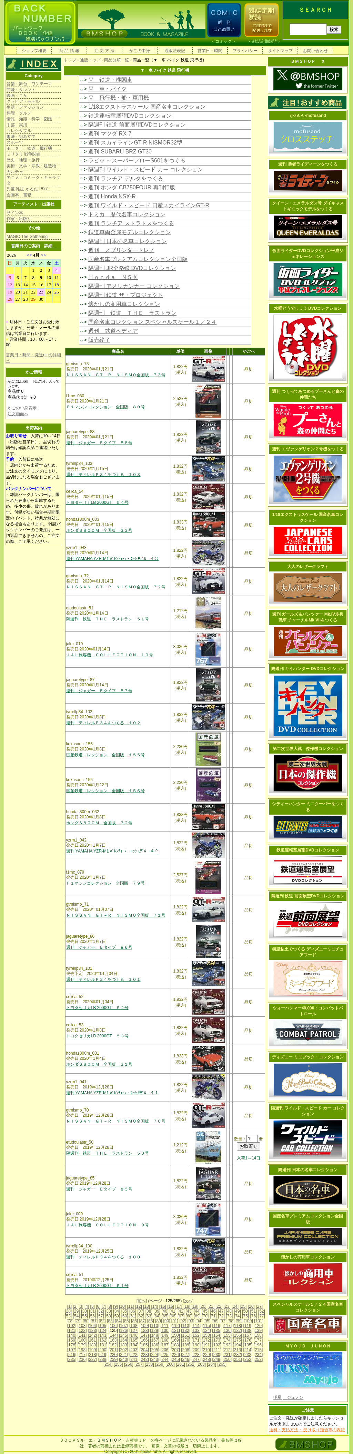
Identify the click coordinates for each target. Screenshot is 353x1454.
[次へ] (188, 1300)
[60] (124, 1316)
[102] (72, 1325)
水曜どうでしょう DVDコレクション (308, 308)
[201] (113, 1349)
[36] (132, 1311)
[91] (174, 1320)
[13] (146, 1306)
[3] (81, 1306)
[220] (113, 1354)
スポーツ (15, 142)
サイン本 (15, 212)
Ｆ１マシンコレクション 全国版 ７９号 (105, 883)
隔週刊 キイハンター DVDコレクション (307, 668)
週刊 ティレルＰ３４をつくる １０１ (103, 979)
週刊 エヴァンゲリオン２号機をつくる (307, 449)
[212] (227, 1349)
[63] (148, 1316)
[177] (258, 1340)
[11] (130, 1306)
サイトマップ (280, 50)
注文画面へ (18, 413)
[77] (261, 1316)
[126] (123, 1330)
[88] (150, 1320)
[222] (134, 1354)
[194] (237, 1345)
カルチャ (15, 171)
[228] (196, 1354)
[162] (103, 1340)
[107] (123, 1325)
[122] (82, 1330)
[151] (185, 1335)
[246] (185, 1359)
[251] (237, 1359)
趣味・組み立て (21, 136)
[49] (237, 1311)
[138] (248, 1330)
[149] (165, 1335)
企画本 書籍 (19, 194)
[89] (158, 1320)
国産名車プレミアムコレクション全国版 (138, 259)
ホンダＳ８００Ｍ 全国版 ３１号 (99, 1064)
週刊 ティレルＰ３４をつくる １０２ (103, 722)
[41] (173, 1311)
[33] (108, 1311)
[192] (216, 1345)
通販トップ (90, 60)
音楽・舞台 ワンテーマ (29, 83)
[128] (144, 1330)
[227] (185, 1354)
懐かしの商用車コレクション (124, 304)
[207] (175, 1349)
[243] (154, 1359)
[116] (216, 1325)
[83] (110, 1320)
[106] (113, 1325)
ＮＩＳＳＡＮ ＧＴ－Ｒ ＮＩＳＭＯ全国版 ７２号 (115, 587)
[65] (164, 1316)
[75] (245, 1316)
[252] (248, 1359)
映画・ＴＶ (17, 95)
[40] (164, 1311)
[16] (170, 1306)
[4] (86, 1306)
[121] (72, 1330)
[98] (231, 1320)
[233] (248, 1354)
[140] (72, 1335)
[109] (144, 1325)
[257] (139, 1364)
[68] (189, 1316)
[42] (181, 1311)
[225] (165, 1354)
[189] (185, 1345)
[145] (123, 1335)
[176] (248, 1340)
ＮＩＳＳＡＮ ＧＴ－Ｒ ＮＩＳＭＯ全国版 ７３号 (115, 374)
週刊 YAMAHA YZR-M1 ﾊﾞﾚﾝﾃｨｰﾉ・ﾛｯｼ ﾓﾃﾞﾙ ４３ (112, 558)
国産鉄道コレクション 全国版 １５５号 (105, 755)
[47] (221, 1311)
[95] (206, 1320)
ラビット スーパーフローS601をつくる (136, 160)
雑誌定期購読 (264, 41)
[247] (196, 1359)
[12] (138, 1306)
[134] (206, 1330)
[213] (237, 1349)
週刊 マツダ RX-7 (109, 134)
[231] (227, 1354)
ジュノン (293, 1397)
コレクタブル (19, 130)
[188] (175, 1345)
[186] (154, 1345)
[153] (206, 1335)
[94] (198, 1320)
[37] (140, 1311)
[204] (144, 1349)
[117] (227, 1325)
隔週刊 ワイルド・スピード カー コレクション (145, 169)
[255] (118, 1364)
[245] (175, 1359)
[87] (142, 1320)
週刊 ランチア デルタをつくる (125, 178)
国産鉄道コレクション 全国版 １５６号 (105, 790)
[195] (248, 1345)
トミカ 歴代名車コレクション (126, 214)
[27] (259, 1306)
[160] (82, 1340)
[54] (76, 1316)
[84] (118, 1320)
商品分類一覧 (116, 60)
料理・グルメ (19, 113)
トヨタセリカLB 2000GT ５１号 (97, 1285)
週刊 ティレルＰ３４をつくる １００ (103, 1257)
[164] (123, 1340)
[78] (70, 1320)
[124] (103, 1330)
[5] (92, 1306)
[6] (98, 1306)
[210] (206, 1349)
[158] (258, 1335)
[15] (162, 1306)
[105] (103, 1325)
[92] (182, 1320)
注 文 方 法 (104, 50)
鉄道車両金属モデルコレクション (129, 232)
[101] (258, 1320)
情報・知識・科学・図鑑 (29, 119)
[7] (104, 1306)
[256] (128, 1364)
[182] (113, 1345)
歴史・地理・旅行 (23, 160)
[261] (180, 1364)
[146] (134, 1335)
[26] (251, 1306)
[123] (92, 1330)
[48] (229, 1311)
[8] (110, 1306)
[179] (82, 1345)
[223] (144, 1354)
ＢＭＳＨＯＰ (109, 1440)
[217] (82, 1354)
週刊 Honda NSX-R (112, 196)
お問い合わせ (315, 50)
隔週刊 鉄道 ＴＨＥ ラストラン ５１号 (107, 619)
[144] (113, 1335)
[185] (144, 1345)
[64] (156, 1316)
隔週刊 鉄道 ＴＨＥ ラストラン (132, 313)
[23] (227, 1306)
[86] (134, 1320)
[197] (72, 1349)
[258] (149, 1364)
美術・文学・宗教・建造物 (31, 165)
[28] (68, 1311)
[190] (196, 1345)
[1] (69, 1306)
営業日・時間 (210, 50)
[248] (206, 1359)
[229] (206, 1354)
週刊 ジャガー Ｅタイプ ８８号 (99, 442)
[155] (227, 1335)
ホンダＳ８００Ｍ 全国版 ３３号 (99, 530)
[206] (165, 1349)
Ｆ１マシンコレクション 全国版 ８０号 (105, 407)
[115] (206, 1325)
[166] (144, 1340)
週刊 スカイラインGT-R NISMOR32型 (135, 143)
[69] (197, 1316)
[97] (223, 1320)
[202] (123, 1349)
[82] (102, 1320)
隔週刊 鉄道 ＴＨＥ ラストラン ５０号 (107, 1153)
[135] (216, 1330)
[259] (159, 1364)
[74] (237, 1316)
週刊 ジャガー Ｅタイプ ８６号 (99, 947)
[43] (189, 1311)
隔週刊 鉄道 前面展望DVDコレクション (137, 125)
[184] (134, 1345)
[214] (248, 1349)
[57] (100, 1316)
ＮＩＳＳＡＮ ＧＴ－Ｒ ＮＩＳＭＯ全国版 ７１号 (115, 915)
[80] (86, 1320)
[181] (103, 1345)
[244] (165, 1359)
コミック (223, 41)
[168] (165, 1340)
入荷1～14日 (248, 1158)
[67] (181, 1316)
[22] (218, 1306)
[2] (75, 1306)
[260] (170, 1364)
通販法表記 (174, 50)
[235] (72, 1359)
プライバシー (245, 50)
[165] (134, 1340)
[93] (191, 1320)
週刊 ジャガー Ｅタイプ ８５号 (99, 1189)
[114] (196, 1325)
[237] (92, 1359)
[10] (122, 1306)
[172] (206, 1340)
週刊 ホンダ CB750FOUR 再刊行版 (131, 187)
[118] (237, 1325)
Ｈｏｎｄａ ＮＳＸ (113, 277)
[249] (216, 1359)
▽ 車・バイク (107, 89)
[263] (201, 1364)
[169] (175, 1340)
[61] (132, 1316)
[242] (144, 1359)
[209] (196, 1349)
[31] (92, 1311)
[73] (229, 1316)
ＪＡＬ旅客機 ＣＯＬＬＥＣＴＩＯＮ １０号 (109, 655)
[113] (185, 1325)
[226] (175, 1354)
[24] (235, 1306)
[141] (82, 1335)
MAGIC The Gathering (27, 236)
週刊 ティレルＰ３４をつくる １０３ (103, 474)
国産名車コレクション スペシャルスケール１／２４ (152, 322)
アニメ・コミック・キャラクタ (33, 180)
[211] (216, 1349)
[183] (123, 1345)
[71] (213, 1316)
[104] (92, 1325)
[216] (72, 1354)
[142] (92, 1335)
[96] (215, 1320)
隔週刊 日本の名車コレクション (127, 241)
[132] (185, 1330)
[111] (165, 1325)
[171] (196, 1340)
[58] (108, 1316)
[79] (78, 1320)
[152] (196, 1335)
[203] (134, 1349)
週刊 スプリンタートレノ (121, 250)
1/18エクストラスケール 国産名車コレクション (146, 107)
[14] (154, 1306)
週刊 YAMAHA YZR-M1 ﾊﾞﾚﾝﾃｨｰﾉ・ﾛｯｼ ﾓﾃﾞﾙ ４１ (112, 1092)
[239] (113, 1359)
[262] (190, 1364)
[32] (100, 1311)
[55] (84, 1316)
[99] (239, 1320)
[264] (211, 1364)
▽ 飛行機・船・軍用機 (118, 98)
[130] (165, 1330)
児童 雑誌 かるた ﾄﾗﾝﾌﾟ (28, 189)
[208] (185, 1349)
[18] (186, 1306)
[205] (154, 1349)
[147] (144, 1335)
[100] (248, 1320)
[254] (108, 1364)
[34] (116, 1311)
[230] (216, 1354)
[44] (197, 1311)
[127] (134, 1330)
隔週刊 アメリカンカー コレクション (134, 286)
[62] (140, 1316)
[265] (221, 1364)
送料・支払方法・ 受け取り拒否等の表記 (307, 1429)
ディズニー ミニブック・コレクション (307, 1057)
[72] (221, 1316)
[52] (261, 1311)
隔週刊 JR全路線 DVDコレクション (132, 268)
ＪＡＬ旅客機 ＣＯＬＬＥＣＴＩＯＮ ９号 (107, 1225)
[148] (154, 1335)
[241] (134, 1359)
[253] (258, 1359)
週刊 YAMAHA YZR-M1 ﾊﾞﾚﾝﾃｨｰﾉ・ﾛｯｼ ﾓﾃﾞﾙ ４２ (112, 851)
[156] (237, 1335)
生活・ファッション (25, 107)
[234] (258, 1354)
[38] (148, 1311)
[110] (154, 1325)
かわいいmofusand (308, 115)
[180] (92, 1345)
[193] (227, 1345)
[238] (103, 1359)
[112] (175, 1325)
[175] (237, 1340)
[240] (123, 1359)
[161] (92, 1340)
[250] (227, 1359)
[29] (76, 1311)
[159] (72, 1340)
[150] (175, 1335)
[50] (245, 1311)
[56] (92, 1316)
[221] (123, 1354)
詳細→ (50, 245)
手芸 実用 (17, 124)
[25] (243, 1306)
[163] (113, 1340)
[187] (165, 1345)
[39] (156, 1311)
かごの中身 (139, 50)
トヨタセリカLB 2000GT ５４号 (97, 502)
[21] (211, 1306)
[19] (194, 1306)
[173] (216, 1340)
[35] (124, 1311)
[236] (82, 1359)
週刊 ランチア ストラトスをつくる (131, 223)
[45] (205, 1311)
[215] (258, 1349)
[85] (126, 1320)
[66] (173, 1316)
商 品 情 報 (69, 50)
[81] (94, 1320)
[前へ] (142, 1300)
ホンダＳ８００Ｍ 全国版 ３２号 (99, 822)
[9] (115, 1306)
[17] (178, 1306)
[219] (103, 1354)
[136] (227, 1330)
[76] (253, 1316)
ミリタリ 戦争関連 (24, 154)
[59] (116, 1316)
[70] (205, 1316)
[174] (227, 1340)
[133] (196, 1330)
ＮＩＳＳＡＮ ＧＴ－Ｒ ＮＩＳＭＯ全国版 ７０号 (115, 1121)
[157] (248, 1335)
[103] (82, 1325)
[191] (206, 1345)
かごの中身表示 (22, 408)
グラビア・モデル (23, 101)
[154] (216, 1335)
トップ (70, 60)
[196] (258, 1345)
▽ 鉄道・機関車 (110, 80)
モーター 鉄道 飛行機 (29, 148)
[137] (237, 1330)
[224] (154, 1354)
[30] (84, 1311)
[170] (185, 1340)
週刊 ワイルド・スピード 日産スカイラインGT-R (148, 205)
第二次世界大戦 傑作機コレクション (308, 748)
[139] (258, 1330)
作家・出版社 (19, 218)
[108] (134, 1325)
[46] (213, 1311)
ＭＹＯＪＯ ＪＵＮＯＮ (308, 1346)
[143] (103, 1335)
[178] (72, 1345)
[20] (203, 1306)
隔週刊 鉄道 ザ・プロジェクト (125, 295)
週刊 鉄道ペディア (113, 331)
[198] (82, 1349)
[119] (248, 1325)
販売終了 (99, 340)
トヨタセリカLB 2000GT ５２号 (97, 1007)
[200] (103, 1349)
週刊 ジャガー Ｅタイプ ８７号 (99, 690)
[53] (68, 1316)
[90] (166, 1320)
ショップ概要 (34, 50)
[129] (154, 1330)
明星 (277, 1397)
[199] (92, 1349)
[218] (92, 1354)
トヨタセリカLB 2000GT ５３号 (97, 1036)
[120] (258, 1325)
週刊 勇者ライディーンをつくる (307, 164)
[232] (237, 1354)
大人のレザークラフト (308, 566)
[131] (175, 1330)
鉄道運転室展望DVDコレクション (130, 116)
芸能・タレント (21, 89)
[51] (253, 1311)
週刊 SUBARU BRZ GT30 (120, 152)
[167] (154, 1340)
